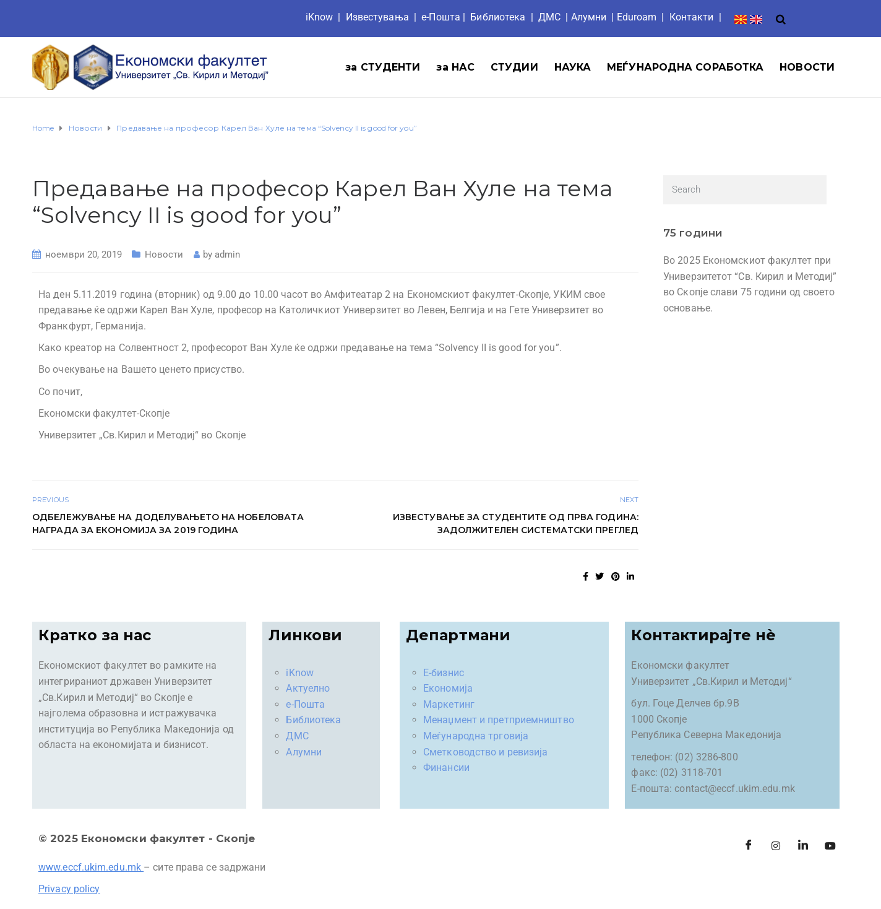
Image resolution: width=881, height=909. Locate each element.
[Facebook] (748, 846)
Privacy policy (69, 889)
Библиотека (497, 17)
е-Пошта (440, 17)
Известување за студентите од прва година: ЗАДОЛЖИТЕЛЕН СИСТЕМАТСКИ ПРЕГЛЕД (515, 523)
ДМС (549, 17)
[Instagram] (776, 846)
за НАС (455, 67)
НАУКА (572, 67)
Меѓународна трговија (475, 736)
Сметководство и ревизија (485, 752)
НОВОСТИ (807, 67)
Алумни (304, 752)
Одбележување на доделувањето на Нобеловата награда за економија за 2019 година (168, 523)
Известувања (377, 17)
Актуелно (308, 688)
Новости (164, 254)
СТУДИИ (514, 67)
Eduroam (637, 17)
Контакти (691, 17)
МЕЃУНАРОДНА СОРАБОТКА (685, 67)
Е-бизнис (443, 673)
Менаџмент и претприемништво (498, 720)
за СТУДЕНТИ (382, 67)
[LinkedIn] (803, 846)
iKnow (319, 17)
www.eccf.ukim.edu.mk (89, 867)
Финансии (446, 767)
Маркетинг (449, 704)
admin (228, 254)
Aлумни (589, 17)
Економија (448, 688)
